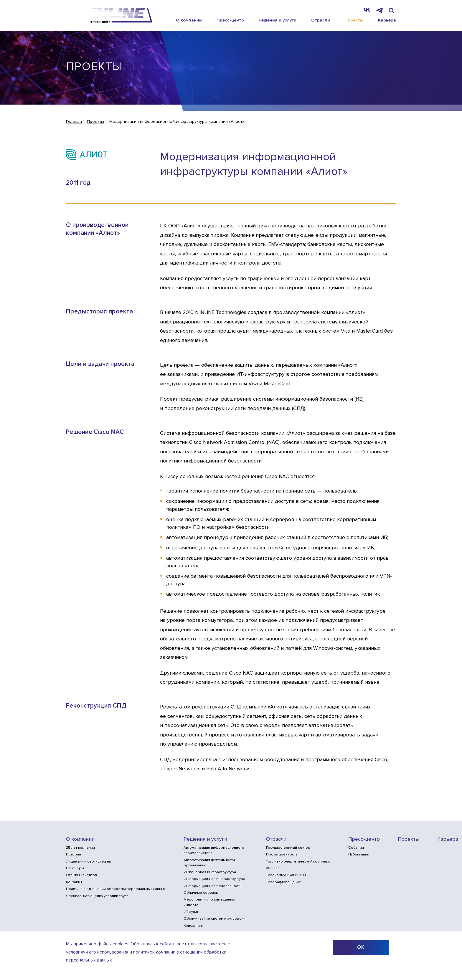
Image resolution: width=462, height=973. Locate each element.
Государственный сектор (288, 847)
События (356, 847)
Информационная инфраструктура (214, 879)
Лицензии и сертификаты (88, 861)
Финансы (274, 868)
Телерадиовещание (283, 882)
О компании (189, 20)
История (73, 854)
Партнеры (75, 868)
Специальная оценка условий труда (97, 896)
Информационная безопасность (212, 886)
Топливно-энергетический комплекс (298, 861)
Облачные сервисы (201, 893)
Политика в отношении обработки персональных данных (116, 889)
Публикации (358, 854)
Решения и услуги (277, 20)
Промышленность (281, 854)
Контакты (74, 882)
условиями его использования (97, 952)
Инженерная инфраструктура (210, 872)
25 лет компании (80, 847)
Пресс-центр (230, 20)
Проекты (353, 20)
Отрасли (320, 20)
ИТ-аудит (191, 912)
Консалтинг (193, 926)
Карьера (387, 20)
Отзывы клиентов (81, 875)
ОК (360, 947)
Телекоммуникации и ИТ (287, 875)
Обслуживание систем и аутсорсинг (215, 918)
